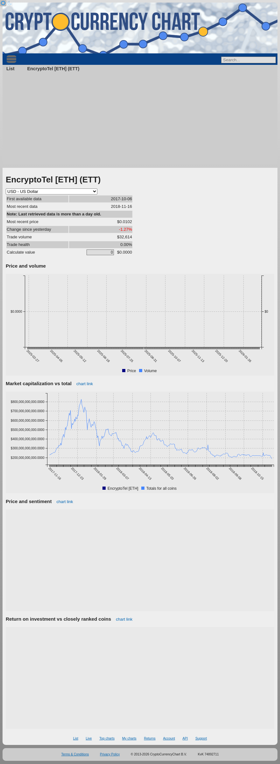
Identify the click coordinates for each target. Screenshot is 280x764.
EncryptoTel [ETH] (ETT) (53, 68)
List (10, 68)
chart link (84, 383)
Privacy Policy (110, 754)
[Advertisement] (140, 120)
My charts (129, 738)
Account (169, 738)
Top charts (107, 738)
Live (89, 738)
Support (201, 738)
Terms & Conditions (75, 754)
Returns (149, 738)
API (185, 738)
